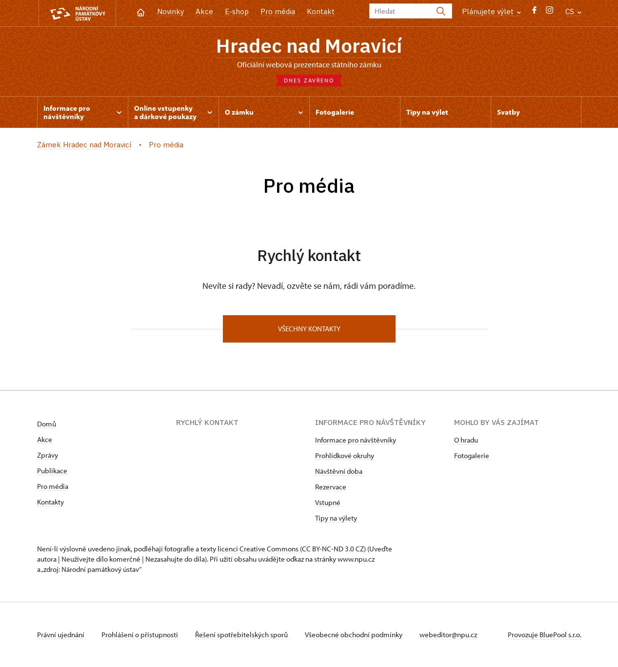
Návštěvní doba (338, 471)
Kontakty (50, 501)
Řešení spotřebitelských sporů (242, 634)
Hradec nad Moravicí (309, 45)
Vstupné (327, 502)
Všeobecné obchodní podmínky (354, 634)
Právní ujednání (61, 634)
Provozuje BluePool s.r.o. (544, 634)
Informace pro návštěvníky (355, 440)
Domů (46, 423)
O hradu (466, 440)
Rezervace (330, 486)
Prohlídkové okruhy (344, 455)
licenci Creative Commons (258, 548)
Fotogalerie (471, 455)
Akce (204, 11)
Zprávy (47, 455)
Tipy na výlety (336, 518)
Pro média (277, 11)
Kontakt (321, 11)
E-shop (237, 11)
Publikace (52, 470)
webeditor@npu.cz (448, 634)
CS (573, 11)
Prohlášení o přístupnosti (140, 634)
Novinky (170, 11)
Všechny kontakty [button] (309, 328)
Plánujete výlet (491, 11)
